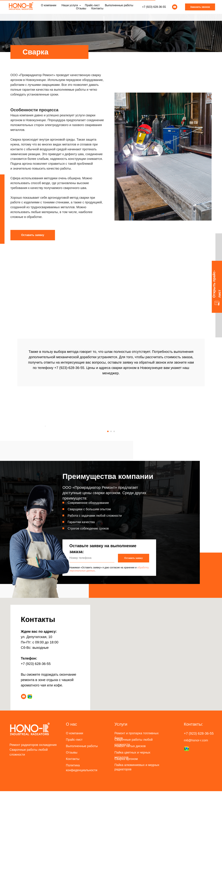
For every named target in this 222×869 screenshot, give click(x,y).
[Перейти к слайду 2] (111, 509)
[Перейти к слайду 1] (108, 509)
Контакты (97, 11)
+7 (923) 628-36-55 (154, 10)
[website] (29, 774)
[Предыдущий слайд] (45, 465)
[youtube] (174, 10)
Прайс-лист (92, 8)
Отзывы (81, 11)
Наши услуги (70, 8)
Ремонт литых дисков (130, 824)
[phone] (91, 636)
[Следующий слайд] (176, 465)
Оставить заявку (133, 636)
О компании (48, 8)
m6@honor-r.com (196, 818)
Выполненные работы (119, 8)
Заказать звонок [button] (200, 10)
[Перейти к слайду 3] (114, 509)
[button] (32, 235)
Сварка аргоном (126, 836)
